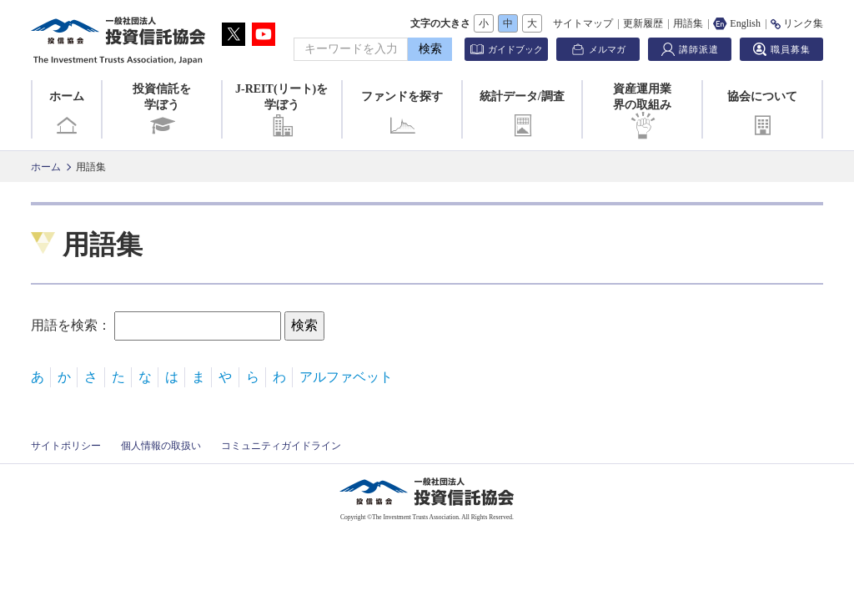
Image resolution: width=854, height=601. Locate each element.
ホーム (66, 114)
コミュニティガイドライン (281, 446)
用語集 (688, 23)
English (737, 23)
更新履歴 (643, 23)
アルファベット (346, 377)
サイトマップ (583, 23)
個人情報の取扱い (161, 446)
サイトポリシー (66, 446)
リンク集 (797, 23)
